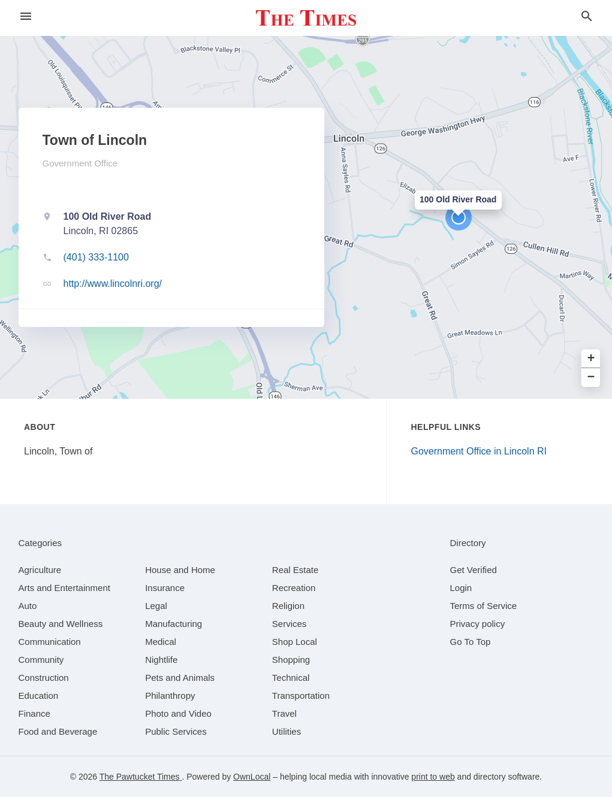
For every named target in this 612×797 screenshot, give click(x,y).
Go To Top (470, 642)
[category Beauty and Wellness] (61, 624)
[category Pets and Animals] (180, 677)
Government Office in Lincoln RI (479, 451)
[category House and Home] (180, 570)
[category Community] (41, 659)
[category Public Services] (176, 731)
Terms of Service (483, 606)
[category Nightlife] (161, 659)
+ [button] (591, 359)
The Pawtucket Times (141, 776)
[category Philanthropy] (170, 695)
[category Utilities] (286, 731)
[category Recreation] (294, 588)
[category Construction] (44, 677)
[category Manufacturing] (173, 624)
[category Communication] (50, 642)
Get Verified (473, 570)
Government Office (80, 163)
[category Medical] (160, 642)
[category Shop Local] (294, 642)
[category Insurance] (165, 588)
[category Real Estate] (295, 570)
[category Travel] (284, 713)
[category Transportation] (301, 695)
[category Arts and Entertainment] (64, 588)
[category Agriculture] (40, 570)
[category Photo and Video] (178, 713)
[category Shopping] (291, 659)
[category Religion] (288, 606)
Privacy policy (477, 624)
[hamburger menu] (26, 16)
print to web (432, 776)
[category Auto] (28, 606)
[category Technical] (291, 677)
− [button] (591, 377)
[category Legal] (156, 606)
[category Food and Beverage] (58, 731)
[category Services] (289, 624)
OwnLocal (251, 776)
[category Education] (39, 695)
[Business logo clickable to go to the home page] (306, 18)
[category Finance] (34, 713)
